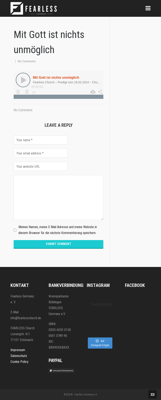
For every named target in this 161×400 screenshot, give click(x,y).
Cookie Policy (19, 362)
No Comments (27, 61)
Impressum (17, 350)
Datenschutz (18, 356)
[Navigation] (148, 8)
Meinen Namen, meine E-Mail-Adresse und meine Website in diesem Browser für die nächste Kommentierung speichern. (57, 230)
